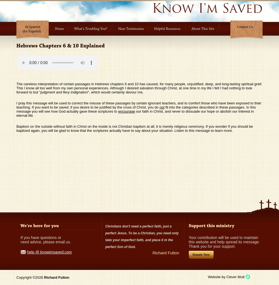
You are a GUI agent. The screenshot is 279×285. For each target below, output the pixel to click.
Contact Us (245, 27)
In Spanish (31, 29)
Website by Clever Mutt (226, 277)
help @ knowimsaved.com (49, 252)
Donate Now (201, 254)
